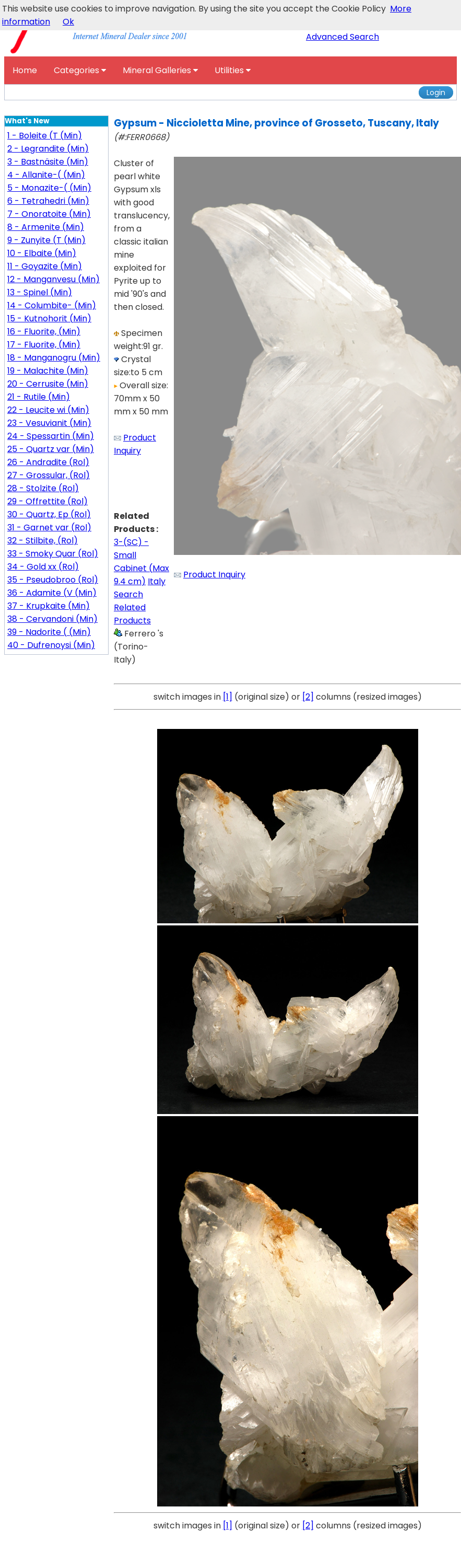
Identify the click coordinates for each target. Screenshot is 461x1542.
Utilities (233, 70)
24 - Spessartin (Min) (50, 436)
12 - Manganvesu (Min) (53, 279)
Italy (157, 581)
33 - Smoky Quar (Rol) (52, 554)
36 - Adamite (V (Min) (52, 593)
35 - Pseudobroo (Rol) (52, 580)
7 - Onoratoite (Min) (49, 214)
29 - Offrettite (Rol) (47, 501)
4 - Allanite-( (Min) (46, 175)
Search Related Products (132, 607)
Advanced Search (342, 37)
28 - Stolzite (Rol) (43, 488)
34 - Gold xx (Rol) (43, 567)
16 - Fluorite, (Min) (43, 332)
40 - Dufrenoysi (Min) (51, 645)
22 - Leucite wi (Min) (48, 410)
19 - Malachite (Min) (47, 371)
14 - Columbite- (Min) (51, 305)
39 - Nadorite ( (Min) (49, 632)
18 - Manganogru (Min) (53, 358)
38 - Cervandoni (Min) (52, 619)
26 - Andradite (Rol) (48, 462)
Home (25, 70)
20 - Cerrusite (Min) (47, 384)
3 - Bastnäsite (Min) (47, 162)
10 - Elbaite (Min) (41, 253)
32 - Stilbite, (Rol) (42, 541)
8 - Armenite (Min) (45, 227)
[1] (227, 697)
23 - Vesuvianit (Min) (49, 423)
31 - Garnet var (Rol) (49, 527)
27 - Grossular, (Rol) (48, 475)
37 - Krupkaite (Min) (48, 606)
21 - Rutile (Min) (38, 397)
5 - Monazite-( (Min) (49, 188)
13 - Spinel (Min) (39, 292)
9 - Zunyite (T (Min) (46, 240)
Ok (68, 22)
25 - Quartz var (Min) (50, 449)
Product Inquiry (214, 575)
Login (436, 92)
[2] (308, 697)
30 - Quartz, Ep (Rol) (49, 514)
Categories (80, 70)
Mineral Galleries (160, 70)
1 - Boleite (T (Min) (44, 136)
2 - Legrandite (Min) (48, 149)
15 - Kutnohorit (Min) (49, 318)
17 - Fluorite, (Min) (43, 345)
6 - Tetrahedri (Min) (48, 201)
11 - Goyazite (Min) (44, 266)
